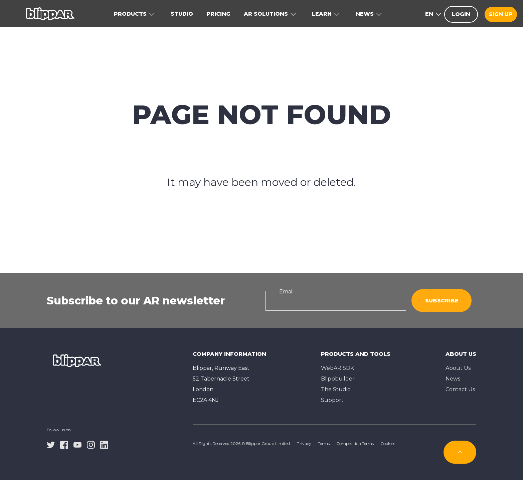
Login (461, 14)
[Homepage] (50, 13)
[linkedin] (104, 444)
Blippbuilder (338, 379)
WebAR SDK (337, 368)
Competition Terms (355, 443)
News (453, 379)
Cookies (387, 443)
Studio (182, 14)
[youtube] (77, 444)
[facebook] (64, 444)
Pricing (218, 14)
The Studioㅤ (336, 389)
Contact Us (460, 389)
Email (286, 291)
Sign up (501, 14)
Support (332, 400)
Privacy (304, 443)
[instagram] (91, 444)
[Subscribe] (460, 452)
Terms (324, 443)
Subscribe (442, 300)
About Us (458, 368)
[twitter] (51, 444)
